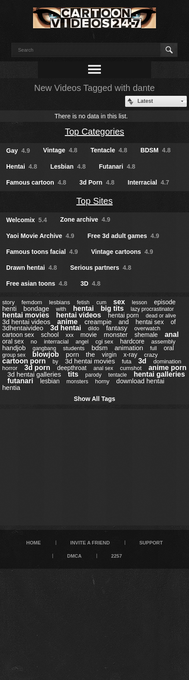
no (34, 341)
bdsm (100, 347)
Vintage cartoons (122, 251)
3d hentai (65, 328)
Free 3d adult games (123, 235)
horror (10, 368)
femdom (32, 302)
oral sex (13, 341)
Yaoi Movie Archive (40, 235)
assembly (163, 341)
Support (151, 542)
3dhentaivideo (22, 328)
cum (101, 302)
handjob (14, 347)
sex (119, 302)
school (50, 334)
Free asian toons (36, 283)
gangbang (44, 348)
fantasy (116, 328)
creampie (98, 321)
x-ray (130, 354)
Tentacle (109, 150)
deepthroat (71, 367)
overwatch (147, 328)
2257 (116, 556)
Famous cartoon (36, 182)
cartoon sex (18, 334)
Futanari (117, 166)
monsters (77, 381)
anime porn (167, 367)
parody (93, 375)
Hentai (21, 166)
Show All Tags (94, 398)
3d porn (37, 367)
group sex (14, 355)
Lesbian (67, 166)
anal (172, 334)
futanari (20, 381)
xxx (70, 335)
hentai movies (25, 315)
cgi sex (104, 341)
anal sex (103, 368)
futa (126, 361)
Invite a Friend (90, 542)
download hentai (140, 381)
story (8, 302)
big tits (111, 308)
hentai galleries (159, 374)
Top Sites (94, 201)
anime (67, 321)
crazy (151, 354)
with (61, 309)
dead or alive (161, 316)
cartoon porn (24, 361)
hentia (11, 387)
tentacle (117, 375)
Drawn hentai (31, 267)
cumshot (130, 368)
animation (129, 347)
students (74, 348)
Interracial (148, 182)
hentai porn (123, 315)
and (124, 321)
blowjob (45, 354)
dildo (93, 328)
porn (72, 354)
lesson (139, 302)
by (55, 362)
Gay (18, 150)
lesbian (49, 381)
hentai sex (150, 321)
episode (165, 302)
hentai (83, 308)
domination (167, 361)
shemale (146, 334)
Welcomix (26, 219)
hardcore (132, 341)
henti (9, 308)
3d (142, 361)
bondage (36, 308)
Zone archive (85, 219)
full (153, 348)
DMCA (74, 556)
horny (102, 381)
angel (82, 342)
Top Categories (94, 131)
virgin (109, 354)
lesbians (59, 302)
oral (168, 347)
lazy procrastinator (152, 309)
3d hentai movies (90, 361)
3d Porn (97, 182)
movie (89, 334)
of (173, 321)
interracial (56, 341)
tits (73, 374)
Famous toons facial (42, 251)
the (90, 354)
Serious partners (100, 267)
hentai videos (78, 315)
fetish (83, 302)
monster (115, 334)
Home (33, 542)
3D (90, 283)
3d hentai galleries (34, 374)
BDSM (156, 150)
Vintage (60, 150)
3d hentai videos (26, 321)
